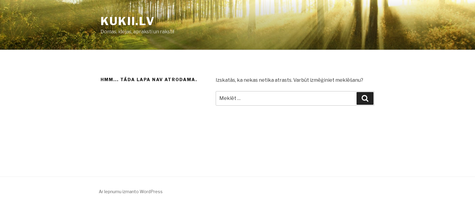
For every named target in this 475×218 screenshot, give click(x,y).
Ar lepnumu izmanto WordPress (131, 191)
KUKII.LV (128, 21)
